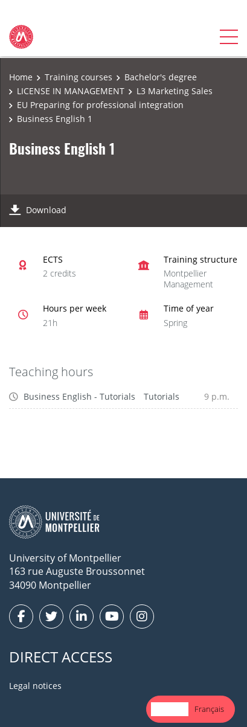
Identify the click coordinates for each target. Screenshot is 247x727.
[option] (209, 709)
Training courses (78, 77)
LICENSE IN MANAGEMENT (70, 91)
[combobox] (169, 709)
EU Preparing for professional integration (100, 104)
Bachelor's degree (160, 77)
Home (21, 77)
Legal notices (35, 685)
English (169, 708)
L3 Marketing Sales (174, 91)
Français (209, 708)
